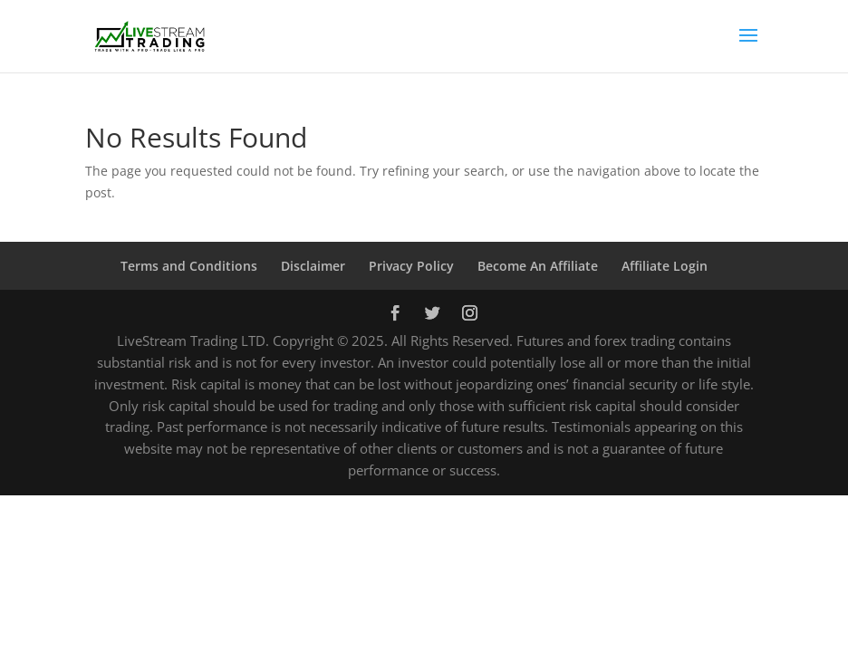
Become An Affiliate (537, 265)
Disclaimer (313, 265)
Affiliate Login (665, 265)
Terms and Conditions (188, 265)
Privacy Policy (411, 265)
